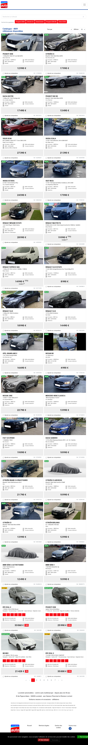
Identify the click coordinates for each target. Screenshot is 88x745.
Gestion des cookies (58, 726)
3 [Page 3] (40, 680)
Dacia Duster (40, 21)
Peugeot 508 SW (51, 21)
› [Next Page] (58, 680)
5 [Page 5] (47, 680)
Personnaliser (55, 740)
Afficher (76, 29)
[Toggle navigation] (84, 5)
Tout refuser (44, 740)
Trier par (49, 29)
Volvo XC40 (62, 21)
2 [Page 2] (36, 680)
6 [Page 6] (51, 680)
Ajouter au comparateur (11, 73)
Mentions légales (44, 725)
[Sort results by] (62, 29)
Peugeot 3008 (20, 21)
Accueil (29, 725)
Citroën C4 (30, 21)
